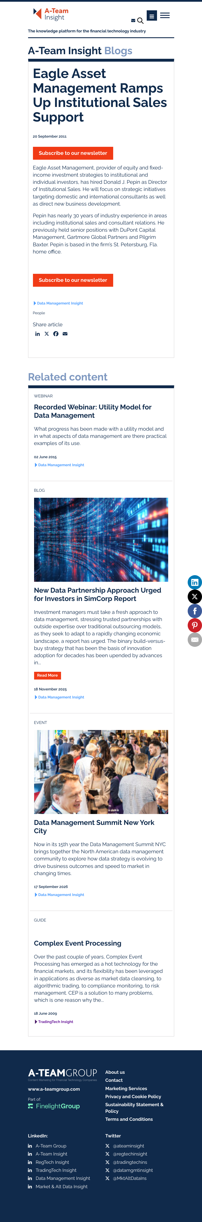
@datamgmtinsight (133, 1170)
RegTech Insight (52, 1162)
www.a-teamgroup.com (54, 1089)
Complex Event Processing (77, 943)
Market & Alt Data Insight (62, 1186)
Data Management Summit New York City (94, 826)
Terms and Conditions (129, 1119)
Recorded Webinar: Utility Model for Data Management (93, 411)
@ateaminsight (128, 1146)
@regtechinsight (130, 1154)
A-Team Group (51, 1146)
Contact (114, 1080)
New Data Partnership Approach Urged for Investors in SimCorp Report (98, 594)
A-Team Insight (51, 1154)
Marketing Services (126, 1088)
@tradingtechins (130, 1162)
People (39, 313)
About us (115, 1072)
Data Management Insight (60, 303)
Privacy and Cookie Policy (133, 1096)
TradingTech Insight (55, 1022)
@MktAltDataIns (130, 1178)
